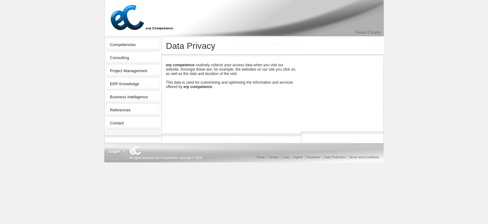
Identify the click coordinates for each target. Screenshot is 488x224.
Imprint (298, 157)
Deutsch (361, 32)
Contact (117, 123)
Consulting (119, 57)
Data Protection (334, 157)
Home (261, 157)
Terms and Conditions (364, 157)
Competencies (123, 44)
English (375, 32)
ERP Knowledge (124, 84)
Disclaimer (313, 157)
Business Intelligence (129, 97)
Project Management (128, 70)
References (120, 110)
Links (286, 157)
